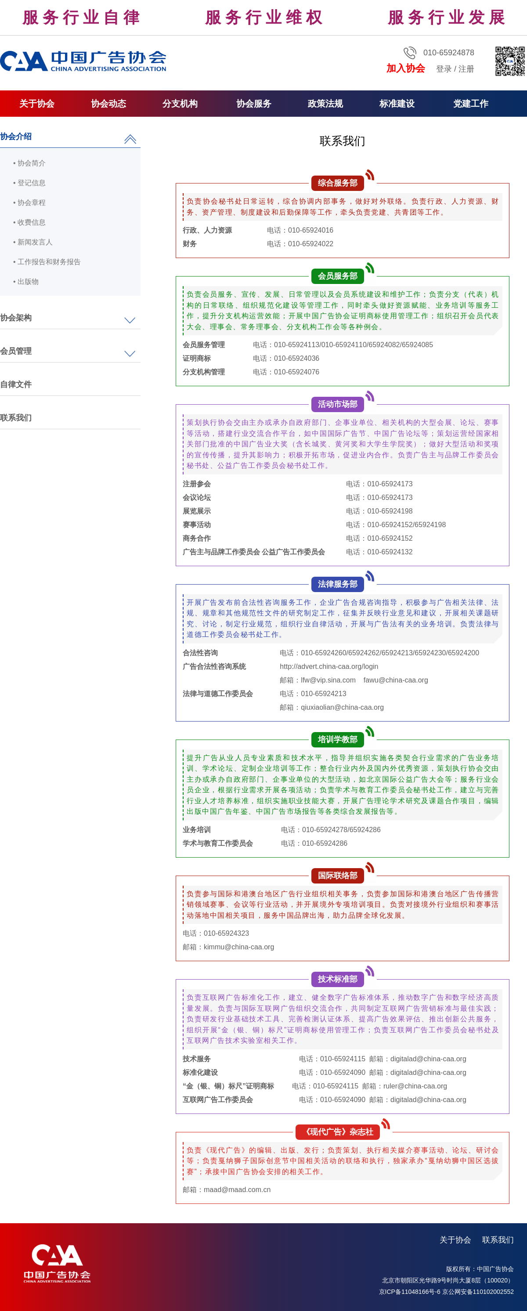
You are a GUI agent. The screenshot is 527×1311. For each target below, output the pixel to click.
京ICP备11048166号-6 (409, 1291)
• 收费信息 (29, 222)
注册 (466, 69)
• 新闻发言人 (33, 242)
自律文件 (16, 384)
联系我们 (16, 417)
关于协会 (455, 1240)
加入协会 (405, 68)
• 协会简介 (29, 163)
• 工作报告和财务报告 (47, 262)
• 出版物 (26, 281)
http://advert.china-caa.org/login (329, 666)
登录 (444, 69)
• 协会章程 (29, 202)
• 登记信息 (29, 183)
